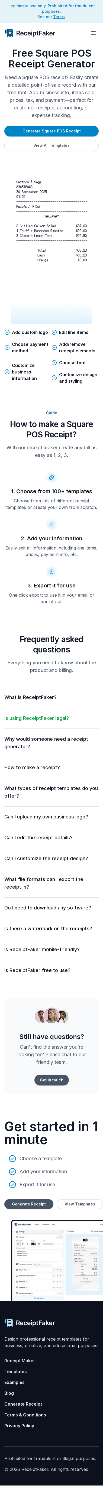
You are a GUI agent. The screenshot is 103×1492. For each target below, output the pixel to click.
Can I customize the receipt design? (46, 858)
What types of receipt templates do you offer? (51, 792)
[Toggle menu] (93, 33)
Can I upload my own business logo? (46, 817)
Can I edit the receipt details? (38, 837)
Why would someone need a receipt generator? (46, 742)
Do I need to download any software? (47, 908)
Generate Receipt (29, 1204)
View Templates (80, 1204)
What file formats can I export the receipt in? (43, 883)
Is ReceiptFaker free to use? (37, 970)
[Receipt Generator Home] (30, 33)
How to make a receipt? (32, 767)
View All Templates (51, 145)
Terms (59, 16)
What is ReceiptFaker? (30, 697)
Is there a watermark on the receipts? (48, 928)
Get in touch (51, 1080)
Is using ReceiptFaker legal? (36, 718)
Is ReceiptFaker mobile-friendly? (42, 949)
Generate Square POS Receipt (51, 131)
